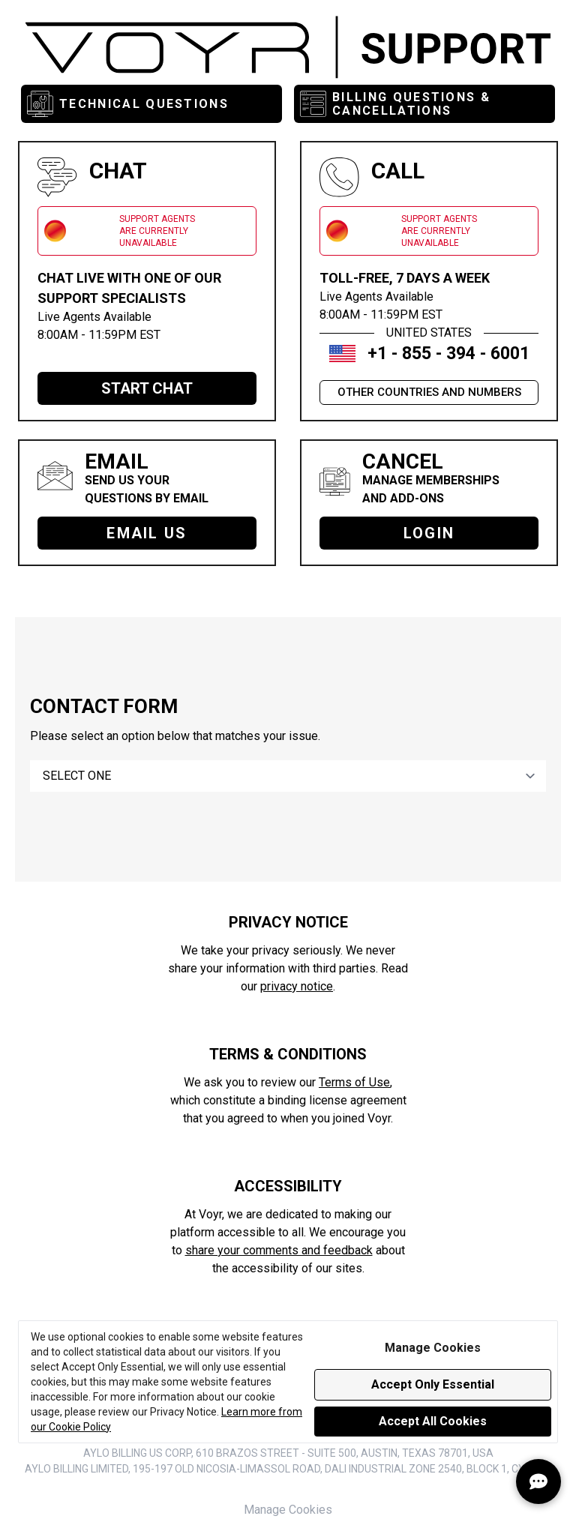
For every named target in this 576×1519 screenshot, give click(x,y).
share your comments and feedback (279, 1250)
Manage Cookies (288, 1510)
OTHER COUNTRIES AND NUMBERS (429, 392)
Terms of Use (354, 1082)
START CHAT (147, 388)
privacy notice (296, 986)
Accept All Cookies (433, 1421)
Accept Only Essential (432, 1384)
